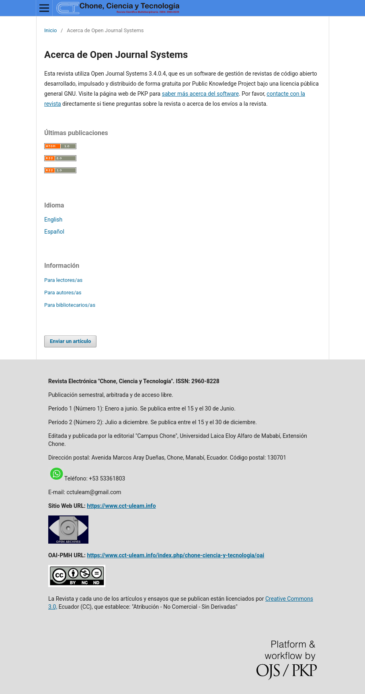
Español (54, 231)
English (53, 219)
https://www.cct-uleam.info (121, 506)
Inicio (50, 30)
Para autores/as (63, 293)
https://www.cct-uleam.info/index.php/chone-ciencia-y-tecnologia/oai (175, 555)
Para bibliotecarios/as (69, 305)
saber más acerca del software (200, 93)
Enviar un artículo (70, 341)
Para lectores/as (63, 280)
